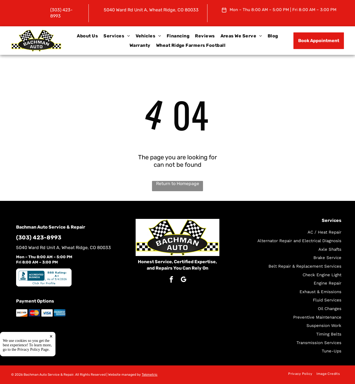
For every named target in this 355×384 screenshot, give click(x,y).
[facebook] (171, 280)
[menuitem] (87, 36)
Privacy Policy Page (33, 349)
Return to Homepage (177, 183)
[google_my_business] (183, 280)
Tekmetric (150, 375)
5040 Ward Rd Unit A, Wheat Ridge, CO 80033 (151, 9)
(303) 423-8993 (38, 237)
